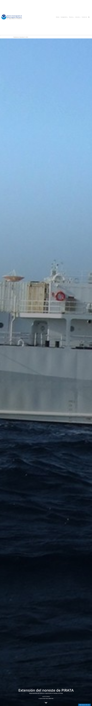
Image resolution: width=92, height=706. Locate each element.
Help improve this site (84, 704)
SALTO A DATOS (46, 696)
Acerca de (77, 17)
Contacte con (84, 17)
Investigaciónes (64, 17)
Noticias (57, 17)
